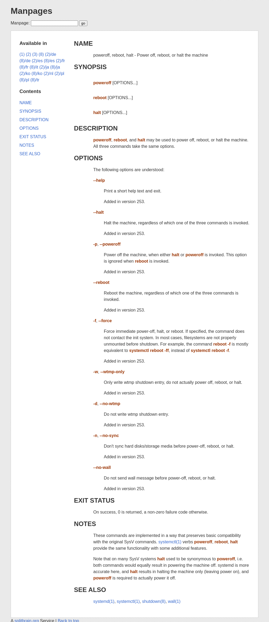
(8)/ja (55, 67)
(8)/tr (34, 80)
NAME (83, 43)
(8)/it (34, 67)
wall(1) (174, 601)
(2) (28, 54)
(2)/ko (24, 73)
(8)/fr (23, 67)
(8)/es (49, 60)
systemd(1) (103, 601)
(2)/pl (59, 73)
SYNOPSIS (90, 66)
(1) (22, 54)
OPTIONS (88, 158)
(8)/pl (24, 80)
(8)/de (25, 60)
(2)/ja (44, 67)
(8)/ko (36, 73)
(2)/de (50, 54)
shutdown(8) (153, 601)
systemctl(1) (169, 542)
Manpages (31, 11)
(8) (41, 54)
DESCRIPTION (96, 128)
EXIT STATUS (94, 500)
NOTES (85, 523)
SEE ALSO (90, 589)
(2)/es (37, 60)
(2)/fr (60, 60)
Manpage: (20, 23)
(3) (35, 54)
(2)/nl (48, 73)
